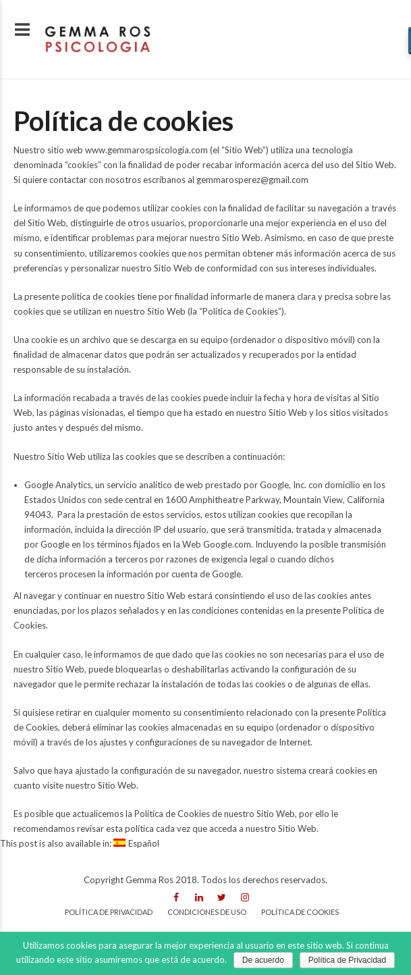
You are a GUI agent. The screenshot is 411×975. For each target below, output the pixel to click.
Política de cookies (300, 911)
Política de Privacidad (347, 960)
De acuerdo (263, 960)
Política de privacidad (109, 911)
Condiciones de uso (206, 911)
